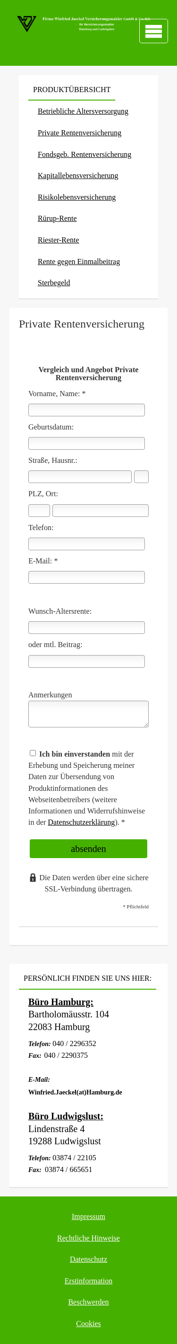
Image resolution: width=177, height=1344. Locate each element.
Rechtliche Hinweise (88, 1238)
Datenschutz (88, 1259)
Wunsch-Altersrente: (60, 611)
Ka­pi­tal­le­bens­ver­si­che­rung (78, 176)
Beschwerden (88, 1302)
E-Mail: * (43, 561)
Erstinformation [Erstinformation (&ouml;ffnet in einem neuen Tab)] (88, 1281)
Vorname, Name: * (57, 394)
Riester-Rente (58, 240)
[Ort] (100, 510)
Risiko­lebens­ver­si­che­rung (77, 197)
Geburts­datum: (51, 427)
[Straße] (80, 476)
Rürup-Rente (57, 218)
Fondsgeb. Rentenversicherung (84, 154)
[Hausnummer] (141, 476)
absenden (88, 849)
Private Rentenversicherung (79, 133)
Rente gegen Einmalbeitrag (79, 262)
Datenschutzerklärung (81, 822)
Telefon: (41, 528)
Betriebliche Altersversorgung (83, 111)
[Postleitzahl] (39, 510)
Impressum (88, 1216)
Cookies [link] (88, 1324)
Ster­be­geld (54, 283)
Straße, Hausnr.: (52, 460)
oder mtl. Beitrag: (55, 645)
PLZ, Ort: (43, 494)
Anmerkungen (50, 695)
